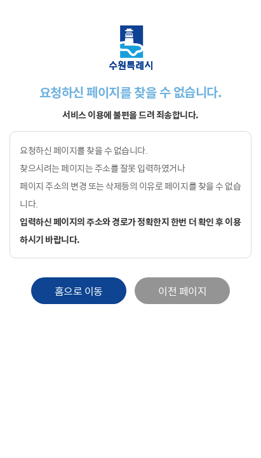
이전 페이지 (182, 290)
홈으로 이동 (79, 290)
